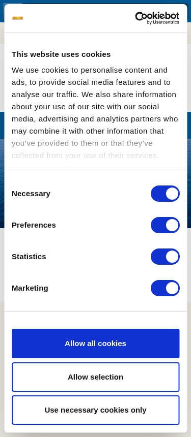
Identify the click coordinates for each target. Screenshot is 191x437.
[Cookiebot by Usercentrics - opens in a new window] (136, 18)
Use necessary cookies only (95, 409)
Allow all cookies (95, 343)
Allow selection (95, 376)
